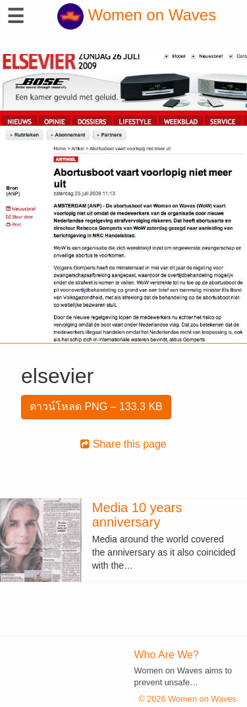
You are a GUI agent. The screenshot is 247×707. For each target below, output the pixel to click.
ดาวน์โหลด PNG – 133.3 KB (96, 406)
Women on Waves (136, 15)
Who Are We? (166, 654)
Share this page (123, 444)
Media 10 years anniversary (137, 514)
